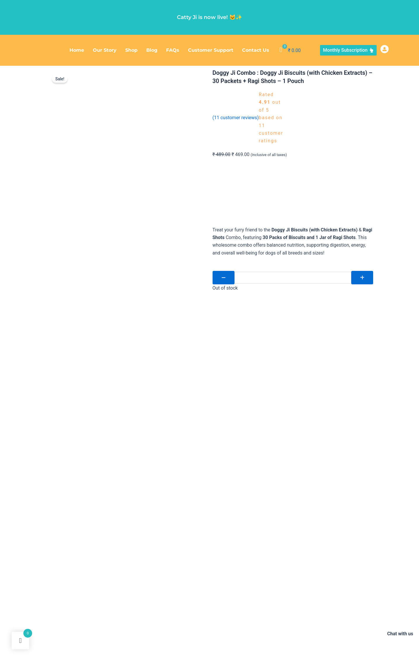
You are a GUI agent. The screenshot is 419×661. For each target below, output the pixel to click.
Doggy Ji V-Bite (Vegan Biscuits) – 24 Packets (87, 628)
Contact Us (255, 50)
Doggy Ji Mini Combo (152, 628)
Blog (151, 50)
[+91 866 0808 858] (293, 554)
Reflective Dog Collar (264, 628)
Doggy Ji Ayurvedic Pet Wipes (73, 643)
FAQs (172, 50)
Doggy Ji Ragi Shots (64, 614)
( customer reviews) (236, 117)
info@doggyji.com (320, 566)
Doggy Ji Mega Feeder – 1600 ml (315, 628)
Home (76, 50)
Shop (131, 50)
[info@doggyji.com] (293, 567)
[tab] (96, 492)
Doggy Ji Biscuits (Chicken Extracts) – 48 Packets (309, 614)
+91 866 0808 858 (319, 553)
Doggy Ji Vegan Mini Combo (187, 643)
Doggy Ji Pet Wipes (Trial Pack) (130, 643)
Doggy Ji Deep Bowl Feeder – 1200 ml (208, 628)
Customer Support (210, 50)
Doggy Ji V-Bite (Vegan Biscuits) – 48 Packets (220, 614)
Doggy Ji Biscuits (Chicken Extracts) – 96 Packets (131, 614)
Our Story (105, 50)
